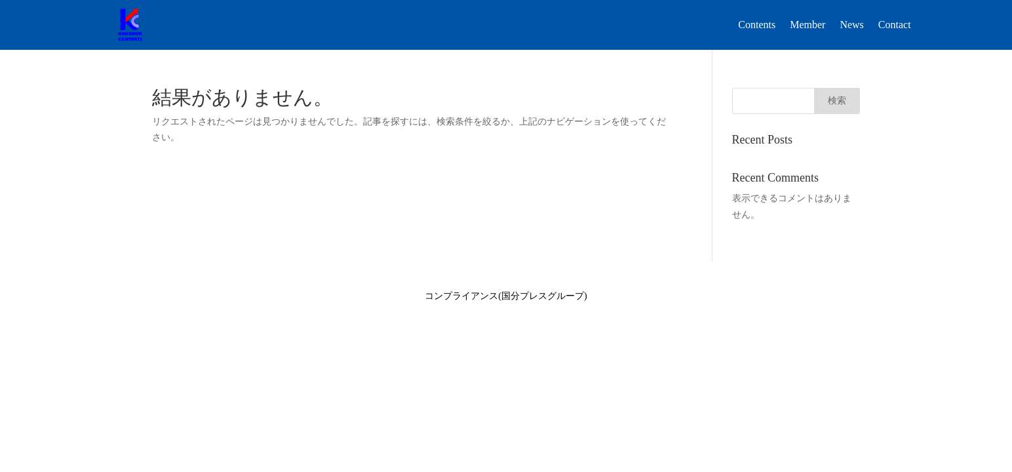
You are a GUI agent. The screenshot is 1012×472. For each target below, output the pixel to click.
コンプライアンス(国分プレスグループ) (506, 296)
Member (807, 24)
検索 (837, 101)
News (851, 24)
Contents (756, 24)
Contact (894, 24)
